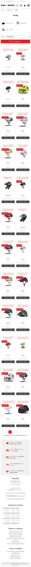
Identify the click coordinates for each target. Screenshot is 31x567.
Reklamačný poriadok (15, 535)
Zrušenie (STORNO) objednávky (15, 538)
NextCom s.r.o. (15, 564)
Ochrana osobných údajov (15, 533)
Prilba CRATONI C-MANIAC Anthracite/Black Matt (23, 211)
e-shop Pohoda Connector (21, 563)
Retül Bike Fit (15, 553)
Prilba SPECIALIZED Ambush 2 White (23, 114)
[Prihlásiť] (21, 5)
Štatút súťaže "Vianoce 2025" (15, 543)
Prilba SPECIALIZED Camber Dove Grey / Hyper (8, 147)
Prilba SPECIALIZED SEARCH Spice (8, 338)
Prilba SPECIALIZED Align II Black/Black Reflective (23, 403)
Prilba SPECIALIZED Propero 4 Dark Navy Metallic (23, 179)
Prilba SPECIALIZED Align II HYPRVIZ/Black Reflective (23, 83)
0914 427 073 (21, 496)
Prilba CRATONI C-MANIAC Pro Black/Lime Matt (8, 179)
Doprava (15, 540)
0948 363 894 (22, 1)
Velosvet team (15, 555)
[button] (17, 5)
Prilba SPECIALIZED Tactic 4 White (23, 146)
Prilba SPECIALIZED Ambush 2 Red (23, 274)
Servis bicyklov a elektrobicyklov (15, 551)
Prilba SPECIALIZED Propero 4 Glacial (23, 242)
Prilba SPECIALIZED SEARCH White (23, 50)
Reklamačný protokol (15, 536)
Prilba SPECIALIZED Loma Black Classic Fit (8, 82)
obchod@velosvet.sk (10, 1)
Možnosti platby (15, 542)
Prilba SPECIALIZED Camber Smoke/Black (23, 370)
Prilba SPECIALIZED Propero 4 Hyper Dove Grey (23, 339)
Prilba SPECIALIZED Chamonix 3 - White (8, 50)
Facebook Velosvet (15, 558)
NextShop (12, 563)
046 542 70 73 (12, 493)
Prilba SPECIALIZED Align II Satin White (8, 370)
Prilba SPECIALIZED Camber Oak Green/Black (8, 243)
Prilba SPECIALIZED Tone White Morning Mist (8, 403)
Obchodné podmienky (15, 531)
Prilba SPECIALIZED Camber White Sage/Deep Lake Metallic (8, 115)
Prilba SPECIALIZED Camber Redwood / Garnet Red (8, 211)
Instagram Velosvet (15, 556)
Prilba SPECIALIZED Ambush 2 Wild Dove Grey (8, 275)
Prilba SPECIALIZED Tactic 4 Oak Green (23, 306)
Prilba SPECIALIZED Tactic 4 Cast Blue (8, 306)
